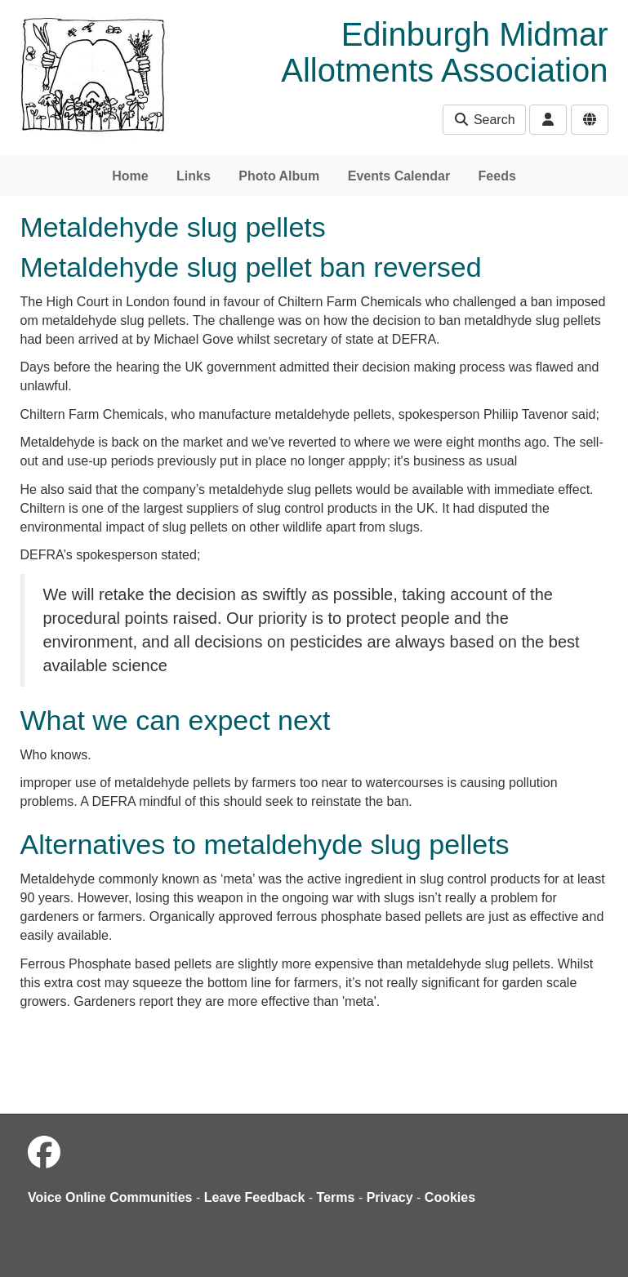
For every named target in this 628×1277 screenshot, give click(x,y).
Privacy (390, 1197)
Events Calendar (399, 176)
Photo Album (278, 176)
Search (483, 120)
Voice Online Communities (110, 1197)
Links (193, 176)
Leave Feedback (254, 1197)
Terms (336, 1197)
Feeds (497, 176)
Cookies (450, 1197)
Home (130, 176)
